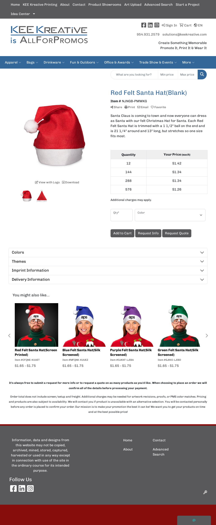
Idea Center (20, 14)
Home (15, 5)
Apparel (13, 62)
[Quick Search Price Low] (168, 74)
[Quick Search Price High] (188, 74)
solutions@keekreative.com (184, 34)
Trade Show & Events (158, 62)
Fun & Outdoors (84, 62)
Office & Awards (119, 62)
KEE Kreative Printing (40, 5)
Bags (32, 62)
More (188, 62)
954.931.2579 (148, 34)
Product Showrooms (104, 5)
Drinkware (54, 62)
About (65, 5)
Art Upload (132, 5)
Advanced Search (158, 5)
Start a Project (188, 5)
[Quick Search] (134, 74)
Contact (79, 5)
